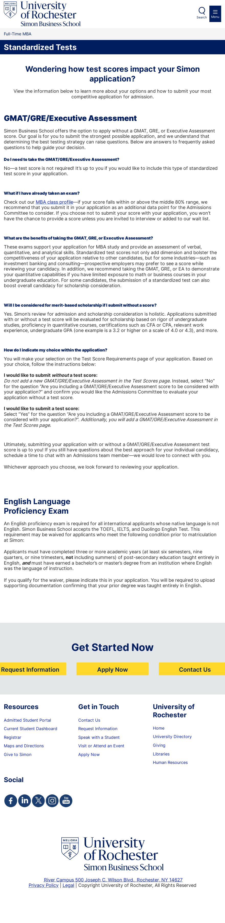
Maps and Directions (24, 746)
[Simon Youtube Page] (66, 800)
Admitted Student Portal (27, 720)
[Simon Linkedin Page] (24, 800)
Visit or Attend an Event (101, 746)
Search (202, 17)
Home (158, 728)
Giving (159, 745)
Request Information (30, 669)
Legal (68, 885)
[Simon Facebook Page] (10, 800)
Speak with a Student (99, 737)
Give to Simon (17, 754)
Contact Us (195, 669)
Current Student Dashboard (30, 728)
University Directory (172, 736)
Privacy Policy (44, 885)
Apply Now (112, 669)
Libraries (161, 754)
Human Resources (170, 762)
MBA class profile (54, 202)
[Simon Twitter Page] (38, 800)
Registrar (12, 737)
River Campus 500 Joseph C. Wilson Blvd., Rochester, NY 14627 (113, 879)
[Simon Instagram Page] (52, 800)
